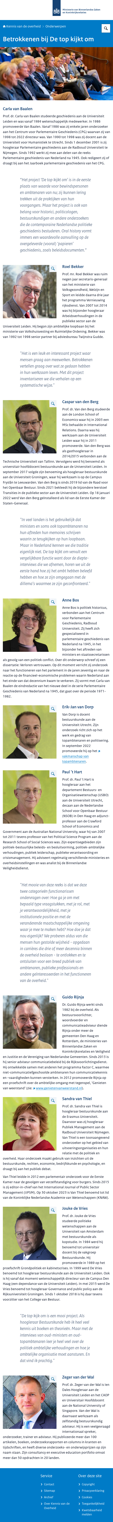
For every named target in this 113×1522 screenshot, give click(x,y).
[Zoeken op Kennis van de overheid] (106, 28)
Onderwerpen (55, 26)
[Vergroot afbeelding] (52, 268)
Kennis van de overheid (22, 26)
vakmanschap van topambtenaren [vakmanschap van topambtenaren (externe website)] (81, 756)
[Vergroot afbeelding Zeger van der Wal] (52, 1379)
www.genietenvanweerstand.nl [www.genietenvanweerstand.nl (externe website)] (57, 1088)
